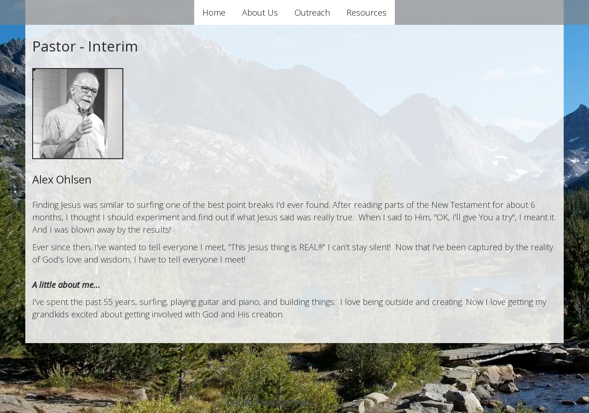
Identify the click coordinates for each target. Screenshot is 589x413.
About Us (260, 12)
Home (213, 12)
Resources (366, 12)
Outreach (312, 12)
